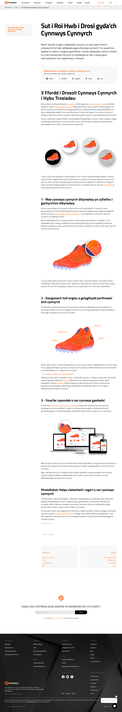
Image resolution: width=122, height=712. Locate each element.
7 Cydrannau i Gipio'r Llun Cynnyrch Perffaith (58, 374)
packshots (71, 104)
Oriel (34, 648)
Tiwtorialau (93, 644)
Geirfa (73, 694)
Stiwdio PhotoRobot (68, 659)
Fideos (92, 655)
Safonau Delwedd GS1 (40, 651)
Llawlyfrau (93, 648)
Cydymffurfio (94, 676)
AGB (63, 694)
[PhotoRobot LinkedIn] (72, 676)
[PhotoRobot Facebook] (63, 676)
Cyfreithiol (93, 683)
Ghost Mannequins (10, 651)
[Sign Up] (81, 612)
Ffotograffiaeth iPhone (11, 655)
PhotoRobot (8, 7)
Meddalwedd (9, 648)
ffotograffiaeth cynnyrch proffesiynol (67, 213)
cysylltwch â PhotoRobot (64, 513)
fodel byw (60, 383)
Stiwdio (79, 3)
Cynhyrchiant (66, 651)
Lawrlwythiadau (95, 661)
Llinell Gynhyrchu (67, 644)
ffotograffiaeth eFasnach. (63, 106)
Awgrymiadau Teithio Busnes (70, 666)
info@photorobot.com (31, 702)
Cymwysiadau (37, 655)
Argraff (68, 694)
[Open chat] (114, 706)
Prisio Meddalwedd (39, 666)
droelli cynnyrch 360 (97, 104)
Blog (16, 7)
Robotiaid (7, 644)
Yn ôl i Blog (50, 534)
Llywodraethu (94, 680)
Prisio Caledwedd (38, 663)
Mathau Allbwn (37, 644)
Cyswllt (87, 3)
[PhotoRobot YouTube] (67, 676)
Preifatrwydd (94, 690)
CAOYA (92, 658)
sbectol (66, 380)
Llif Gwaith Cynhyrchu (68, 648)
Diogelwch (93, 687)
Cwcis (92, 693)
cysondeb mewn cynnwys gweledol (63, 405)
